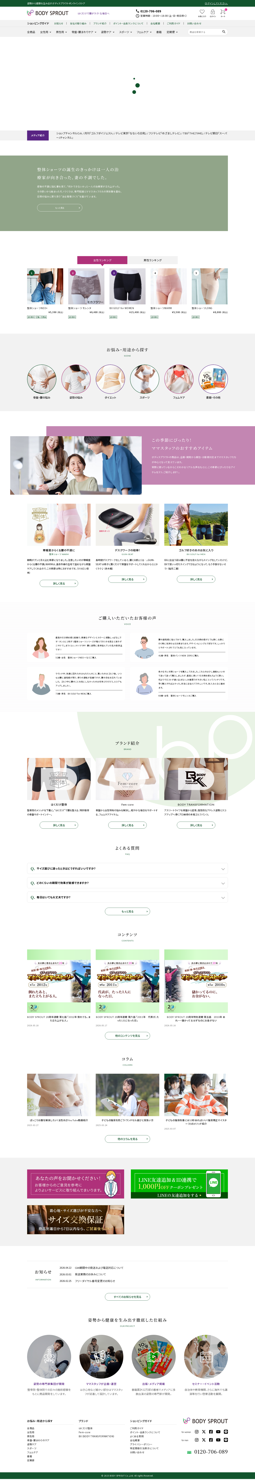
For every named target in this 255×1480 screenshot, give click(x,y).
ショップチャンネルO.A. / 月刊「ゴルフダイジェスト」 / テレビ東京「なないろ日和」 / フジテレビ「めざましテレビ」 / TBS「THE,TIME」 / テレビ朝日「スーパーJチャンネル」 (141, 135)
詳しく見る (59, 584)
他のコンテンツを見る (127, 1037)
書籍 (159, 32)
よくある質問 (137, 1437)
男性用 (60, 32)
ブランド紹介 (100, 23)
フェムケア (143, 32)
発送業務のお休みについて (90, 1275)
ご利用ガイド (173, 23)
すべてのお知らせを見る (127, 1298)
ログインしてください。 (216, 3)
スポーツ (124, 32)
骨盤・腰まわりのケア (38, 1441)
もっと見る (59, 207)
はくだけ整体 (86, 1429)
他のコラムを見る (128, 1140)
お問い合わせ (194, 23)
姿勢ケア (106, 32)
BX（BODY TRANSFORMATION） (97, 1437)
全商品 (31, 32)
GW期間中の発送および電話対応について (99, 1268)
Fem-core (85, 1433)
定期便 (171, 32)
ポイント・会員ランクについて (128, 23)
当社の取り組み (78, 23)
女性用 (44, 32)
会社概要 (155, 23)
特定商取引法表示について (144, 1449)
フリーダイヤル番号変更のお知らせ (95, 1282)
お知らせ (58, 23)
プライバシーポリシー (141, 1445)
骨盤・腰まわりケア (82, 32)
